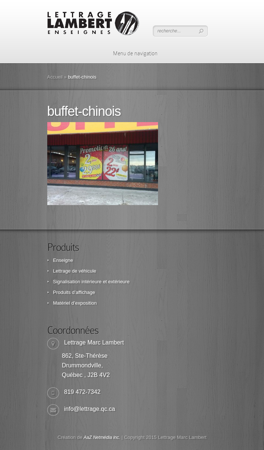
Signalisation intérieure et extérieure (91, 281)
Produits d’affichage (74, 292)
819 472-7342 (82, 392)
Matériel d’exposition (75, 303)
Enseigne (63, 260)
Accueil (55, 77)
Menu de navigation (131, 53)
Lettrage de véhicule (74, 271)
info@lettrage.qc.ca (89, 409)
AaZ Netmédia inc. (102, 437)
